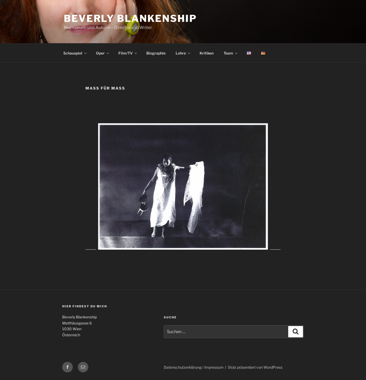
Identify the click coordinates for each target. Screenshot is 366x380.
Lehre (183, 53)
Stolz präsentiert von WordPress (255, 367)
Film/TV (128, 53)
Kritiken (207, 53)
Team (231, 53)
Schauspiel (75, 53)
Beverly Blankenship (130, 18)
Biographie (156, 53)
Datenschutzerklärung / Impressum (194, 367)
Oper (103, 53)
